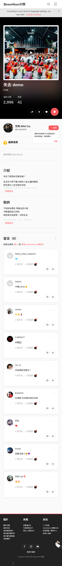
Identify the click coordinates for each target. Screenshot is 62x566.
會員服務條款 (8, 531)
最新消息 (6, 528)
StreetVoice (14, 4)
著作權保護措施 (9, 536)
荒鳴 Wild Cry (22, 126)
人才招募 (46, 525)
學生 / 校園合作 (28, 531)
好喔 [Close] (55, 141)
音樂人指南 (47, 533)
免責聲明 (6, 539)
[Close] (59, 11)
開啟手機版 (31, 552)
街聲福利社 (27, 525)
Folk (5, 90)
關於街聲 (6, 525)
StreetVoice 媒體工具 (50, 528)
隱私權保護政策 (9, 533)
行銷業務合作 (28, 528)
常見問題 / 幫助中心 (50, 531)
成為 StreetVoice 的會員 (32, 244)
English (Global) (33, 14)
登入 (16, 244)
